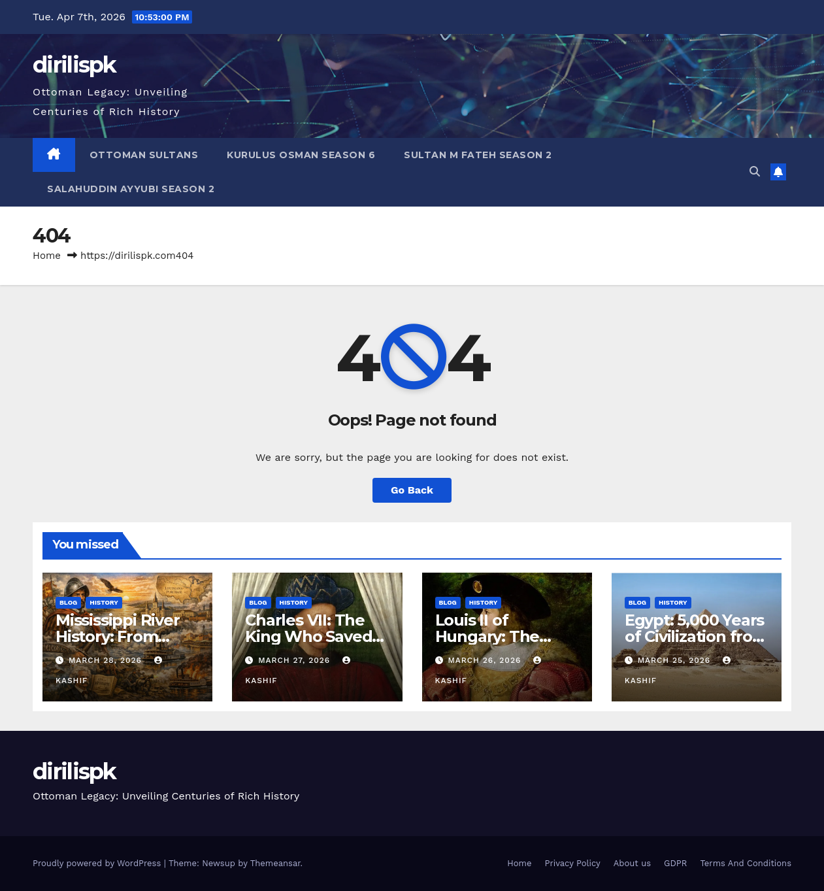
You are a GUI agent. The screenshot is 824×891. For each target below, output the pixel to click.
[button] (755, 171)
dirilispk (74, 64)
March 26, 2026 (486, 660)
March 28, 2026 (107, 660)
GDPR (675, 863)
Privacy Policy (572, 863)
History (104, 602)
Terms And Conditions (745, 863)
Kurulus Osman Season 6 (301, 155)
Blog (68, 602)
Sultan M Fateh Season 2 (478, 155)
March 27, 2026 (295, 660)
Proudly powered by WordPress (98, 863)
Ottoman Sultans (144, 155)
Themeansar (275, 863)
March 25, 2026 (676, 660)
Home (47, 255)
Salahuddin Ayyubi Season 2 (130, 189)
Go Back (412, 490)
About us (632, 863)
